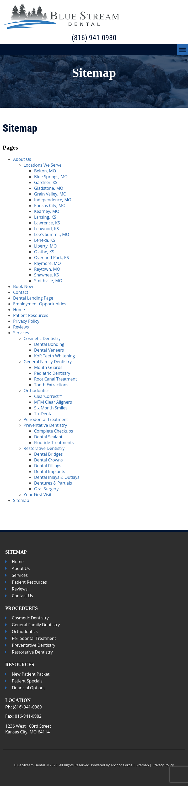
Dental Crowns (48, 460)
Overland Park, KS (51, 257)
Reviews (21, 327)
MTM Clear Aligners (53, 402)
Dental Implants (49, 471)
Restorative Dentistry (44, 448)
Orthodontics (36, 390)
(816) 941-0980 (94, 37)
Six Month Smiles (50, 408)
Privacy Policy (26, 321)
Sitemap (21, 500)
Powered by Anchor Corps (111, 765)
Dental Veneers (49, 350)
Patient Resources (30, 315)
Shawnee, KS (46, 275)
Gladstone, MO (48, 188)
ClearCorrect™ (48, 396)
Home (19, 309)
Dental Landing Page (33, 298)
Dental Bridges (48, 454)
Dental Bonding (49, 344)
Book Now (23, 286)
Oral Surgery (46, 489)
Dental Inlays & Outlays (56, 477)
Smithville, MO (48, 281)
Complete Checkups (53, 431)
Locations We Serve (43, 165)
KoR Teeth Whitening (54, 356)
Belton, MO (45, 171)
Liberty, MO (45, 246)
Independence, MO (52, 200)
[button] (182, 49)
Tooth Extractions (51, 385)
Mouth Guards (48, 367)
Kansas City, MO (50, 205)
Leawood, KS (46, 229)
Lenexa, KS (44, 240)
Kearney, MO (46, 211)
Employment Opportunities (39, 304)
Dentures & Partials (53, 483)
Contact (20, 292)
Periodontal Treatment (46, 419)
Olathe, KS (44, 252)
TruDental (43, 414)
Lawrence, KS (47, 223)
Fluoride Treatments (54, 442)
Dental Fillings (47, 466)
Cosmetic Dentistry (42, 338)
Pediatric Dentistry (52, 373)
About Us (22, 159)
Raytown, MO (47, 269)
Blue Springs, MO (51, 176)
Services (21, 333)
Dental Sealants (49, 437)
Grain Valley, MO (50, 194)
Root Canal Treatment (55, 379)
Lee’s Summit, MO (51, 234)
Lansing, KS (45, 217)
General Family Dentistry (48, 361)
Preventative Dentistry (45, 425)
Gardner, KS (45, 182)
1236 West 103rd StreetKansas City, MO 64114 (28, 729)
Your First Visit (37, 494)
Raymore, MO (47, 263)
